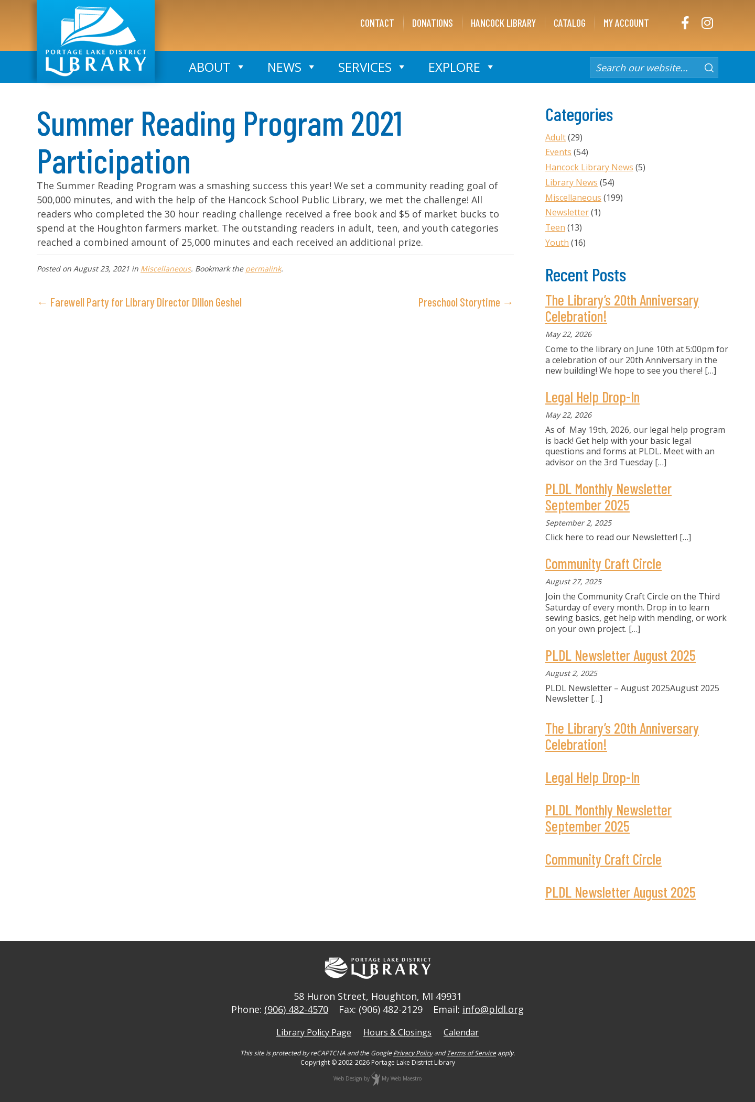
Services (372, 67)
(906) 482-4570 (296, 1009)
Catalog (570, 22)
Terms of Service (471, 1053)
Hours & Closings (397, 1032)
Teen (555, 227)
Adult (555, 137)
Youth (557, 242)
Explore (462, 67)
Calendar (461, 1032)
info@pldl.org (493, 1009)
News (292, 67)
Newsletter (567, 212)
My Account (626, 22)
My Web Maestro (402, 1078)
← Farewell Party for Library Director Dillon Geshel (139, 302)
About (217, 67)
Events (558, 152)
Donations (432, 22)
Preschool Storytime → (466, 302)
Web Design (347, 1078)
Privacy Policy (413, 1053)
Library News (571, 182)
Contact (377, 22)
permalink (263, 269)
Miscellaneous (166, 269)
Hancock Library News (589, 167)
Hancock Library (503, 22)
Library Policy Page (313, 1032)
